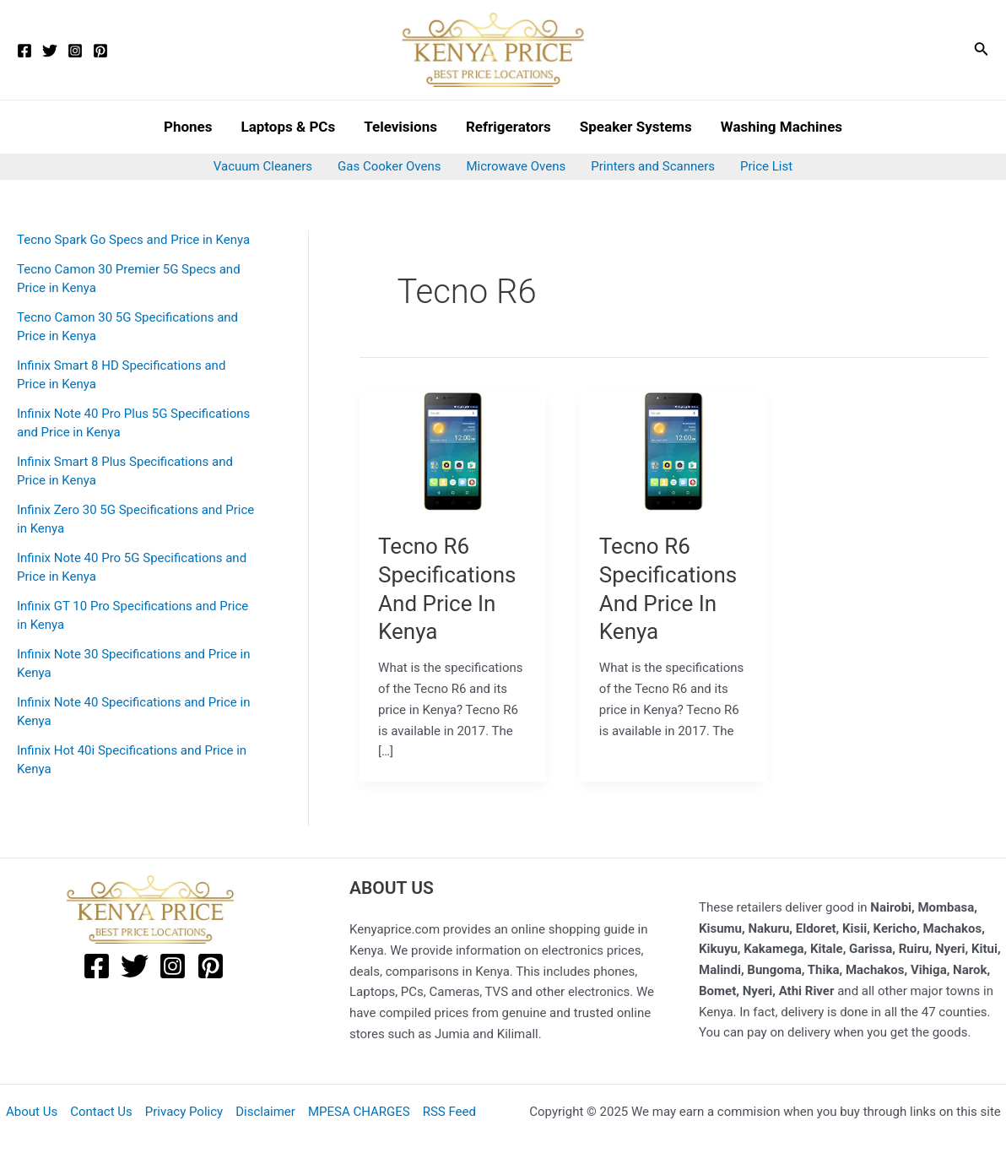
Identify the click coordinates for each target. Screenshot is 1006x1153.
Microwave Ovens (516, 166)
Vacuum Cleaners (263, 166)
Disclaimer (265, 1111)
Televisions (400, 126)
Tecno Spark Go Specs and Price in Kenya (133, 239)
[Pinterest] (100, 50)
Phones (188, 126)
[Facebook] (24, 50)
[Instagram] (75, 50)
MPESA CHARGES (359, 1111)
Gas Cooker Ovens (389, 166)
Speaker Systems (636, 126)
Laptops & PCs (288, 126)
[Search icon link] (981, 50)
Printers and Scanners (653, 166)
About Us (31, 1111)
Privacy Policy (184, 1111)
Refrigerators (508, 126)
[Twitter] (49, 50)
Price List (766, 166)
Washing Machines (781, 126)
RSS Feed (449, 1111)
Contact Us (101, 1111)
